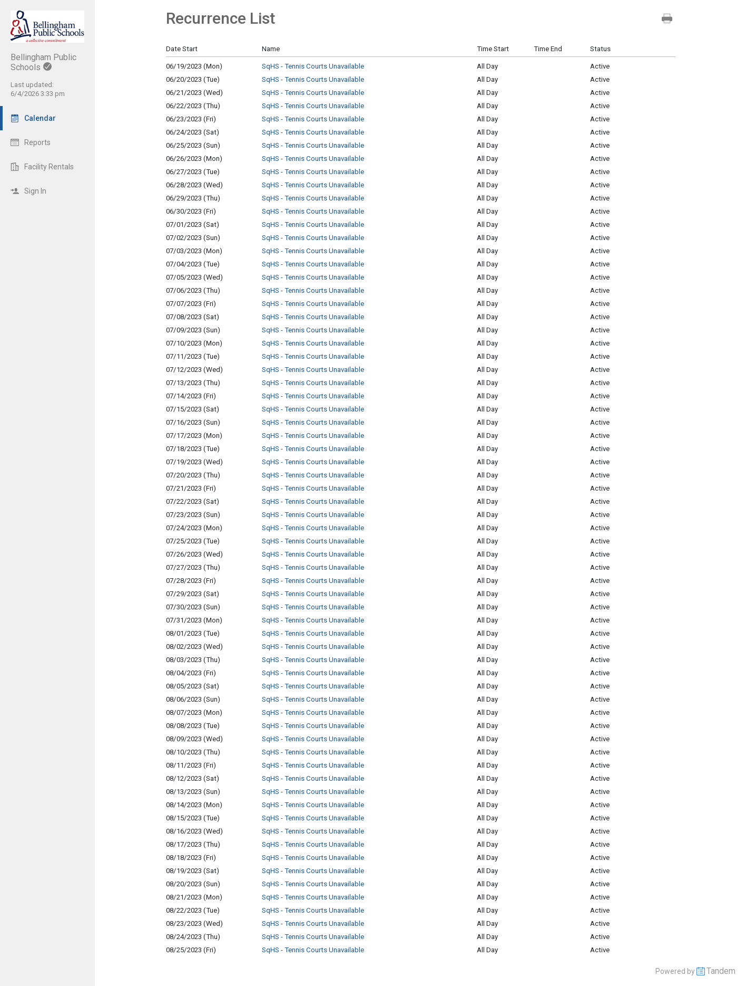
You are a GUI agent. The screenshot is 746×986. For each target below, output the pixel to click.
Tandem (720, 971)
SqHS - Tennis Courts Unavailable (313, 66)
